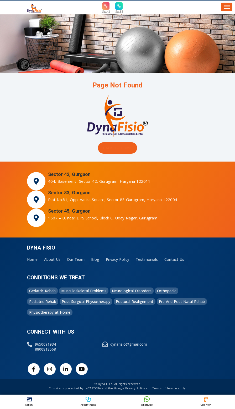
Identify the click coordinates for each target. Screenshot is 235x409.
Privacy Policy (117, 259)
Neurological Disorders (132, 290)
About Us (52, 259)
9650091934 (45, 344)
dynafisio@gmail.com (128, 344)
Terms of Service (164, 388)
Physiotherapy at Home (49, 312)
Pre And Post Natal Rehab (182, 301)
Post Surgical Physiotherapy (86, 301)
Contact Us (174, 259)
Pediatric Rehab (42, 301)
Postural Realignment (134, 301)
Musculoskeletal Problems (83, 290)
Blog (95, 259)
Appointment (88, 401)
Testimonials (147, 259)
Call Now (205, 401)
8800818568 (45, 349)
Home (32, 259)
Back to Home (117, 147)
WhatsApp (147, 401)
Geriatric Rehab (42, 290)
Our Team (76, 259)
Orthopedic (166, 290)
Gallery (29, 401)
